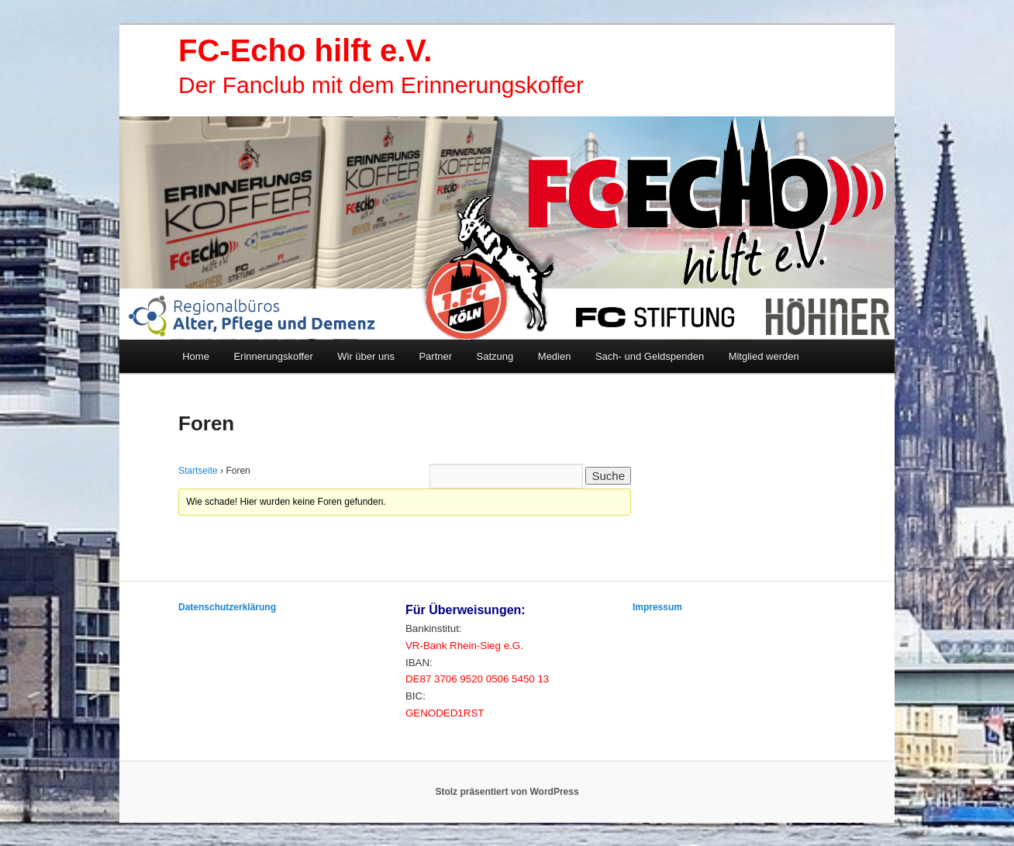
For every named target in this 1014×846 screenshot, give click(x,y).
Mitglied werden (764, 356)
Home (195, 356)
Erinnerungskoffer (272, 356)
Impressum (657, 607)
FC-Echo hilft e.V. (305, 50)
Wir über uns (366, 356)
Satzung (495, 356)
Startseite (198, 470)
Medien (554, 356)
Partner (435, 356)
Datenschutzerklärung (227, 607)
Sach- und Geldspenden (649, 356)
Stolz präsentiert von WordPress (506, 791)
